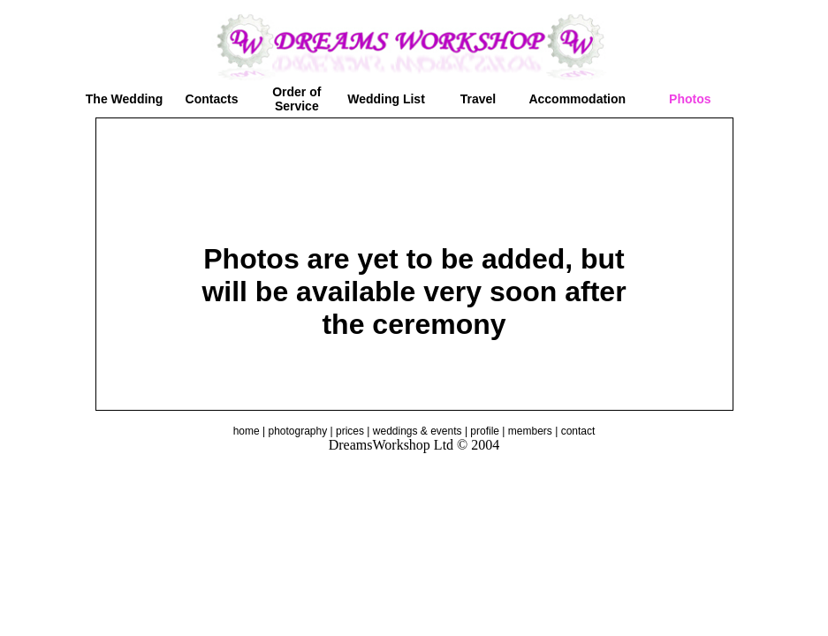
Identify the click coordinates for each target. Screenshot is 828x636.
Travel (478, 99)
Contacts (212, 99)
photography (297, 431)
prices (350, 431)
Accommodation (577, 99)
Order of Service (296, 99)
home (246, 431)
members (530, 431)
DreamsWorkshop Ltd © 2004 (414, 444)
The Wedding (124, 99)
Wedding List (386, 99)
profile (484, 431)
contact (578, 431)
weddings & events (417, 431)
